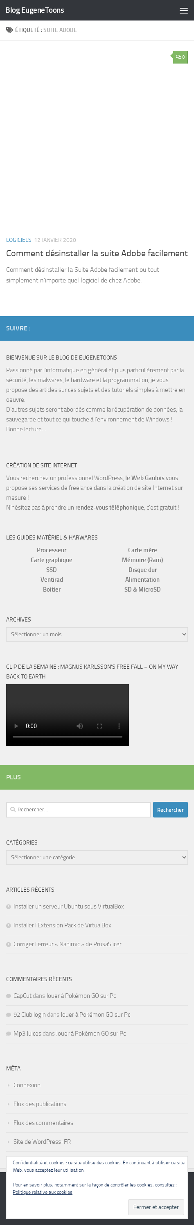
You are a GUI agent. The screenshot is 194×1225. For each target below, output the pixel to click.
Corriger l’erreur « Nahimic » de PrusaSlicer (68, 944)
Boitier (52, 589)
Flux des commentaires (43, 1123)
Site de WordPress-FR (42, 1141)
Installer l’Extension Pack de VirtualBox (62, 925)
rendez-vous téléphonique (109, 507)
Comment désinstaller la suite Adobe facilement (97, 253)
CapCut (23, 996)
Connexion (27, 1085)
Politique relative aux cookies (42, 1192)
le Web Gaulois (145, 478)
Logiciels (19, 240)
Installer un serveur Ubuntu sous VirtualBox (69, 906)
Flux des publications (40, 1104)
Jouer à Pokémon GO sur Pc (81, 996)
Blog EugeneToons (34, 10)
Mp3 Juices (27, 1033)
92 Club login (30, 1014)
